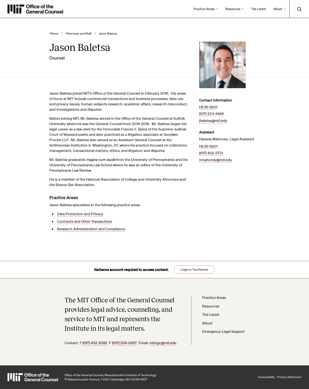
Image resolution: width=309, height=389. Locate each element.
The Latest (210, 314)
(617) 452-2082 (94, 343)
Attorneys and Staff (78, 33)
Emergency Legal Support (223, 331)
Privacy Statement (289, 377)
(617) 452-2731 (211, 153)
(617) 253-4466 (211, 113)
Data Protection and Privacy (80, 214)
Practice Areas (214, 297)
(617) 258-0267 (124, 343)
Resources (210, 306)
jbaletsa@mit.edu (213, 120)
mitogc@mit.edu (162, 343)
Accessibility (266, 377)
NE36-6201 (208, 107)
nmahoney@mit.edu (215, 159)
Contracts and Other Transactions (84, 221)
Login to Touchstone (194, 269)
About (54, 33)
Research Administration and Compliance (91, 229)
